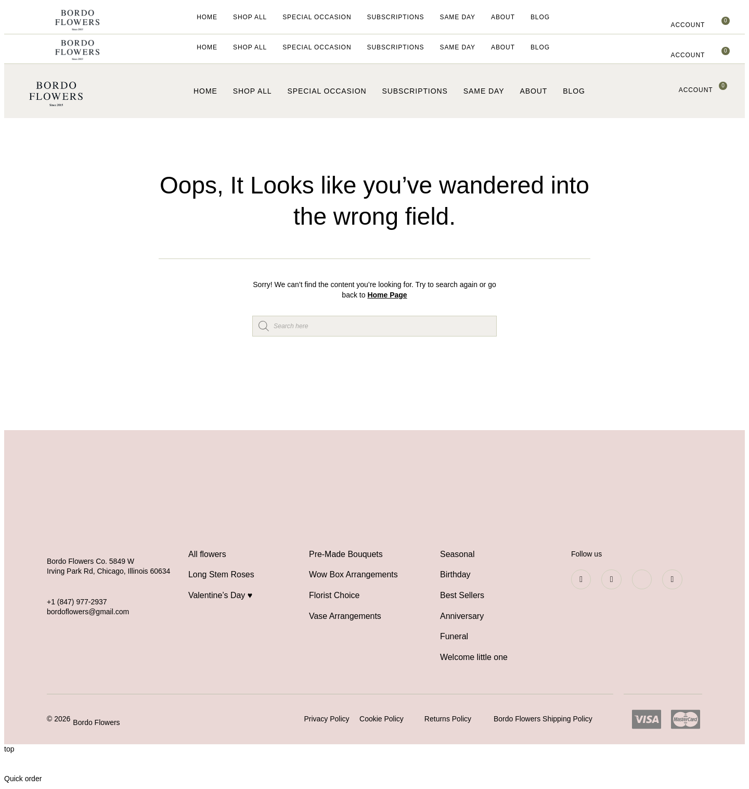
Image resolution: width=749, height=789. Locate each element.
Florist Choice (334, 595)
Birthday (455, 575)
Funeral (454, 637)
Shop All (250, 17)
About (503, 17)
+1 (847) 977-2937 (77, 602)
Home (207, 17)
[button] (687, 25)
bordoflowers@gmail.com (88, 611)
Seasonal (457, 554)
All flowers (207, 554)
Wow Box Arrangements (353, 575)
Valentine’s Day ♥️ (220, 595)
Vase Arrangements (345, 616)
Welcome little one (474, 658)
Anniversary (462, 616)
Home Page (387, 295)
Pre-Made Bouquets (346, 554)
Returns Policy (447, 720)
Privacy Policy (326, 720)
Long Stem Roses (221, 575)
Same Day (457, 17)
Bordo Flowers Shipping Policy (543, 720)
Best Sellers (462, 595)
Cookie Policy (381, 720)
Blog (540, 17)
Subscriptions (395, 17)
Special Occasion (316, 17)
